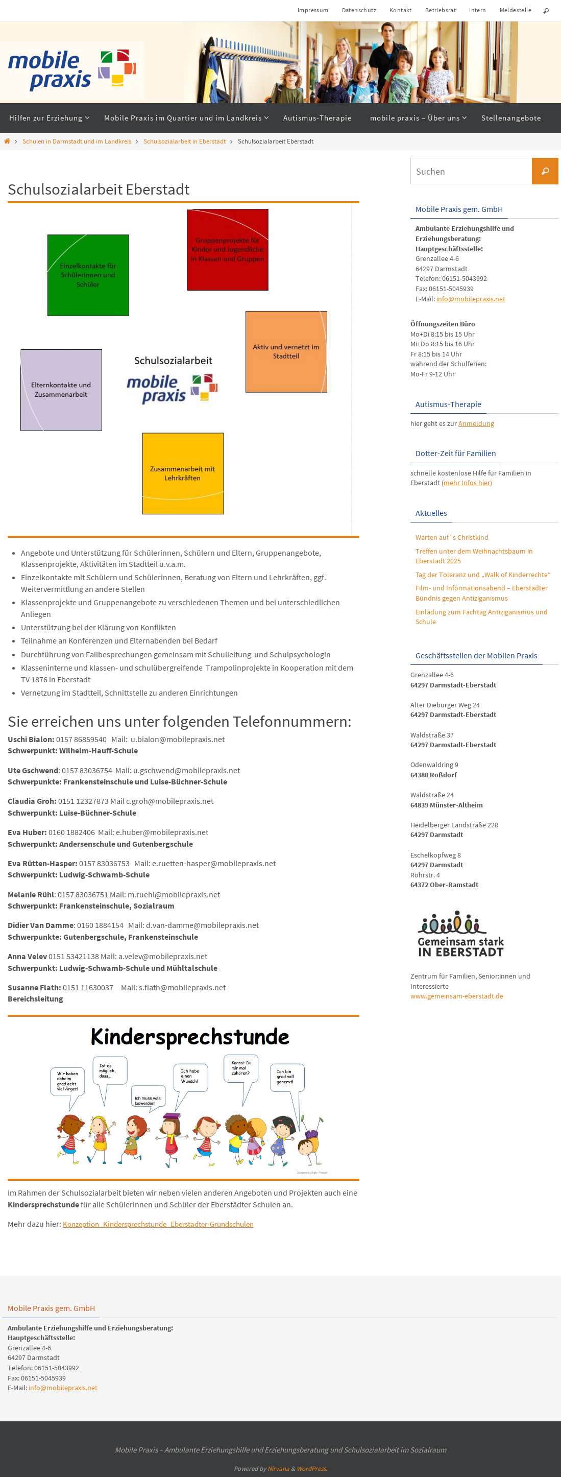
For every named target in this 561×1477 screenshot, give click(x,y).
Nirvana (278, 1468)
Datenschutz (359, 10)
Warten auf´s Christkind (452, 537)
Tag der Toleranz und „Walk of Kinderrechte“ (483, 574)
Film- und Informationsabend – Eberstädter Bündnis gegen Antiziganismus (482, 593)
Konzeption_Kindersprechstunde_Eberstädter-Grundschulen (168, 1224)
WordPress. (312, 1468)
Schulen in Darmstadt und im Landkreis (76, 141)
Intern (477, 10)
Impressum (313, 10)
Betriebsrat (440, 10)
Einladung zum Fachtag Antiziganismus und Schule (482, 617)
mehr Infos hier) (468, 482)
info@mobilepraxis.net (470, 298)
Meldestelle (515, 10)
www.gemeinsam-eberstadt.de (456, 995)
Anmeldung (476, 423)
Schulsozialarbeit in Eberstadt (184, 141)
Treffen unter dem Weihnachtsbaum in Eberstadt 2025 (474, 556)
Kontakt (400, 10)
